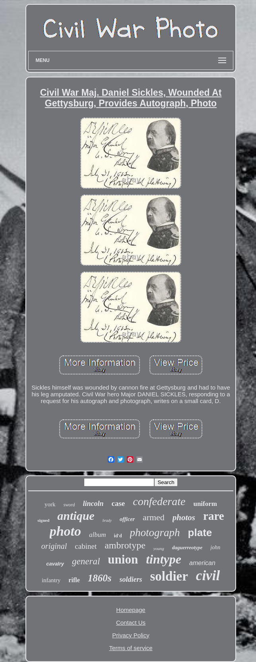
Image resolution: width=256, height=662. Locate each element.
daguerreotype (187, 547)
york (50, 504)
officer (127, 519)
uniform (205, 504)
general (86, 561)
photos (184, 517)
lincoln (93, 504)
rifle (74, 580)
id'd (118, 535)
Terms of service (130, 648)
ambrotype (125, 545)
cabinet (86, 546)
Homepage (130, 609)
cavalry (55, 564)
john (215, 547)
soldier (169, 576)
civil (208, 575)
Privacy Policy (130, 635)
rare (213, 516)
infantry (51, 580)
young (158, 548)
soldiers (131, 579)
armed (154, 517)
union (123, 559)
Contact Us (130, 622)
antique (75, 515)
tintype (163, 559)
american (202, 563)
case (118, 503)
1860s (100, 578)
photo (65, 531)
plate (200, 532)
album (97, 534)
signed (43, 520)
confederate (159, 501)
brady (107, 520)
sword (69, 505)
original (54, 546)
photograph (155, 532)
